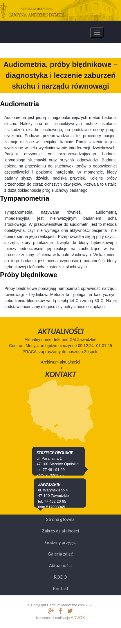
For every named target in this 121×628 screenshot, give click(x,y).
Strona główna (60, 519)
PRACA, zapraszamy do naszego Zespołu (60, 351)
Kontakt (60, 588)
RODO (60, 576)
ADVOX (78, 617)
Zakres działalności (60, 530)
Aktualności (60, 565)
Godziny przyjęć (60, 542)
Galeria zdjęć (60, 553)
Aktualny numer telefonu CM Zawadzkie (60, 339)
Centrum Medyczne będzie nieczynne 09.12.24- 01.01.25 (60, 345)
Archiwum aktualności (60, 362)
